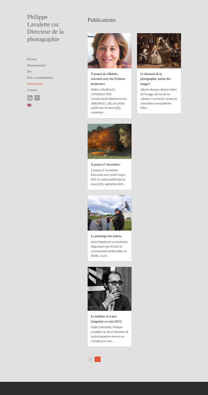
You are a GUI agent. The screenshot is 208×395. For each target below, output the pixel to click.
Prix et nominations (40, 77)
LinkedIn (30, 98)
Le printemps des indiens (106, 236)
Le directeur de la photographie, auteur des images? (155, 79)
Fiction (32, 59)
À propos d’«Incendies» (106, 164)
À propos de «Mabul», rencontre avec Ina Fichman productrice (108, 79)
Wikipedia (37, 98)
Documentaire (36, 65)
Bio (29, 71)
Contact (32, 90)
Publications (35, 84)
